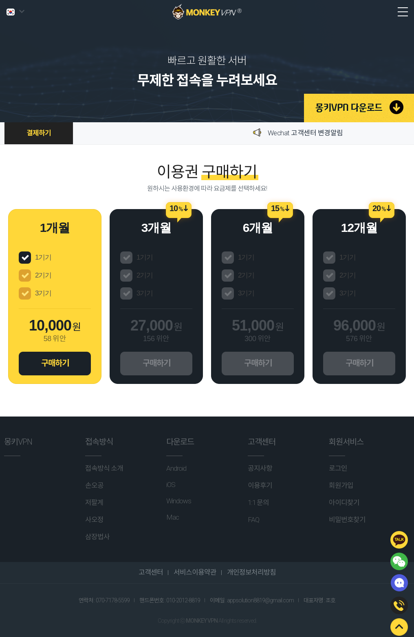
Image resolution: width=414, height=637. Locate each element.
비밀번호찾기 (347, 520)
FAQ (253, 520)
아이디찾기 (344, 502)
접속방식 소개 (104, 468)
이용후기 (260, 485)
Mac (172, 517)
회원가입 (341, 485)
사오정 (94, 520)
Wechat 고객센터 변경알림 (305, 133)
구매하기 (55, 363)
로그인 (338, 468)
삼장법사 (97, 537)
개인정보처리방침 (251, 572)
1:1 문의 (258, 502)
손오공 (94, 485)
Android (176, 468)
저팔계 (94, 502)
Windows (178, 501)
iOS (170, 485)
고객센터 (151, 572)
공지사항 (260, 468)
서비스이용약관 (194, 572)
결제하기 (38, 133)
